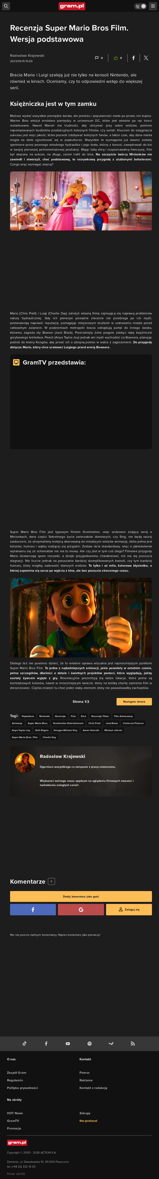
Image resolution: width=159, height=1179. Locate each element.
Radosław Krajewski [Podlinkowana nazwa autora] (62, 756)
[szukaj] (6, 6)
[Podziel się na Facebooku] (133, 58)
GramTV (13, 1120)
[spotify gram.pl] (90, 1044)
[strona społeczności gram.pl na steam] (112, 1044)
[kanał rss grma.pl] (133, 1044)
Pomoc (85, 1072)
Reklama (86, 1080)
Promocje (14, 1128)
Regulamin (15, 1080)
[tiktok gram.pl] (25, 1044)
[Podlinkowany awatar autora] (25, 763)
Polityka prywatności (22, 1088)
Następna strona (134, 702)
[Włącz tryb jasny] (140, 6)
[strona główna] (72, 6)
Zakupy (85, 1113)
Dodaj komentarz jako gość (81, 896)
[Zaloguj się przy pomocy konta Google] (81, 909)
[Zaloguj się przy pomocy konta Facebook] (33, 909)
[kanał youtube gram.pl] (68, 1044)
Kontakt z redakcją (93, 1088)
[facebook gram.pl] (47, 1044)
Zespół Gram (16, 1072)
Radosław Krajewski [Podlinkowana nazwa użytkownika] (27, 55)
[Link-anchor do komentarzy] (98, 58)
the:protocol (88, 1120)
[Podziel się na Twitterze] (145, 58)
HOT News (15, 1113)
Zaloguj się (132, 910)
